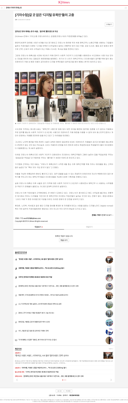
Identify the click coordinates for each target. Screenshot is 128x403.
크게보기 (109, 24)
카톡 (25, 24)
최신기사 (18, 349)
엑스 (21, 24)
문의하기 (65, 395)
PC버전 (68, 391)
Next (111, 379)
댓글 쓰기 (63, 240)
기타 (29, 24)
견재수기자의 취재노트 (14, 8)
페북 (17, 24)
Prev (17, 379)
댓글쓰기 (89, 227)
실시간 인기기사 (21, 252)
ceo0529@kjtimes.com (32, 218)
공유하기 (126, 8)
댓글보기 (39, 227)
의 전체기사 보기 (101, 215)
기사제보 (58, 395)
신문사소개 (52, 395)
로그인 (60, 391)
